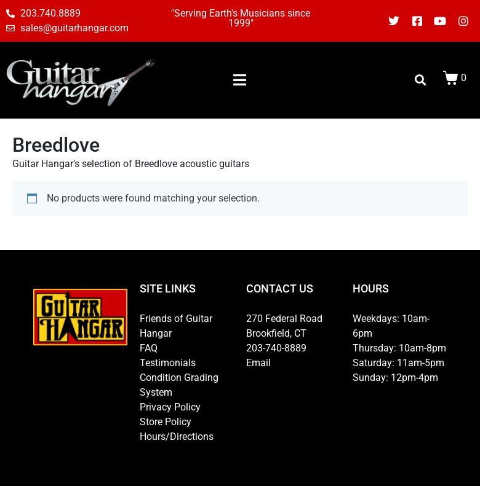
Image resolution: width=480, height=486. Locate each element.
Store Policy (165, 422)
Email (258, 363)
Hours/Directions (177, 436)
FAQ (149, 348)
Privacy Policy (170, 407)
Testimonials (168, 363)
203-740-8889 (276, 348)
